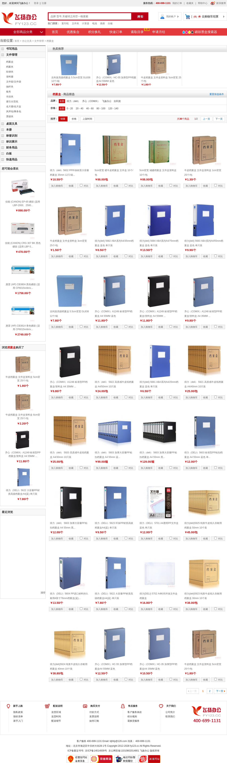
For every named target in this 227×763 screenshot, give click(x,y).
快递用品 (11, 159)
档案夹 (9, 66)
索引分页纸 (12, 101)
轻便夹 (9, 71)
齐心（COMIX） (91, 101)
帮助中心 (202, 3)
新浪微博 (218, 3)
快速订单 (116, 32)
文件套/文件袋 (13, 81)
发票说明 (94, 716)
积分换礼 (94, 32)
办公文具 (27, 41)
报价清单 (18, 716)
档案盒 (50, 41)
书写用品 (11, 48)
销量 (63, 118)
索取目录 (137, 32)
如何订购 (94, 720)
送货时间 (56, 716)
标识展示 (11, 141)
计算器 (85, 23)
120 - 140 (113, 108)
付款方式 (94, 712)
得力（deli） (73, 101)
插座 (102, 23)
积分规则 (132, 716)
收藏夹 (190, 3)
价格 (74, 118)
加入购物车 (57, 185)
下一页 (219, 118)
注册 (44, 3)
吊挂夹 (9, 96)
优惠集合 (73, 32)
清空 (43, 592)
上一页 (206, 118)
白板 (110, 23)
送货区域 (56, 712)
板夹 (8, 91)
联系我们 (170, 716)
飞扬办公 (107, 101)
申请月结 (158, 32)
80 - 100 (101, 108)
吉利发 (117, 101)
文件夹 (75, 23)
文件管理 (39, 41)
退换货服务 (133, 720)
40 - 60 (90, 108)
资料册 (9, 76)
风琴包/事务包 (13, 111)
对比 (84, 185)
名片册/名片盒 (13, 106)
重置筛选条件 (216, 94)
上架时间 (87, 118)
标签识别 (11, 135)
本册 (9, 129)
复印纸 (65, 23)
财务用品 (11, 147)
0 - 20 (70, 108)
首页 (55, 32)
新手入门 (18, 720)
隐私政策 (18, 712)
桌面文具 (11, 123)
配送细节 (56, 720)
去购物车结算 (210, 16)
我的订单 (177, 3)
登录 (36, 3)
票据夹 (9, 116)
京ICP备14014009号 (96, 750)
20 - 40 (79, 108)
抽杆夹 (9, 86)
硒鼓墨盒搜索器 (199, 32)
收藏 (71, 185)
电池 (94, 23)
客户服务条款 (134, 712)
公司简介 (170, 712)
